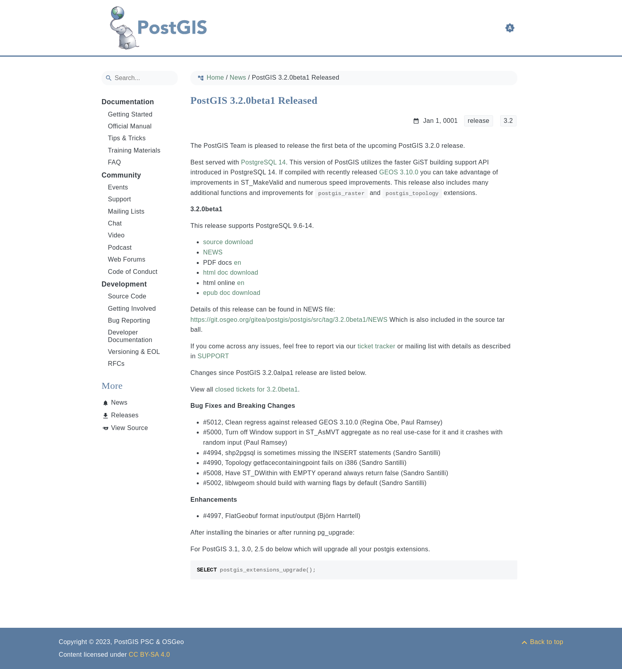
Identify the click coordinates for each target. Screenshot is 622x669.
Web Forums (127, 259)
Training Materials (134, 150)
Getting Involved (132, 308)
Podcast (120, 247)
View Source (129, 427)
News (119, 402)
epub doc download (231, 292)
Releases (124, 415)
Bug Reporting (129, 320)
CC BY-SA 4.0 (149, 654)
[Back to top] (541, 641)
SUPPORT (213, 356)
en (237, 262)
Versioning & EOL (134, 351)
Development (124, 284)
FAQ (114, 162)
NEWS (213, 252)
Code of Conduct (132, 271)
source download (228, 242)
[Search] (140, 78)
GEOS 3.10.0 (399, 172)
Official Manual (130, 126)
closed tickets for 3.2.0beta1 (256, 389)
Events (118, 187)
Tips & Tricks (127, 138)
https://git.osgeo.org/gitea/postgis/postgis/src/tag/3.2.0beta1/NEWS (289, 319)
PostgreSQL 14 (263, 162)
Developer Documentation (130, 336)
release (479, 120)
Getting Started (130, 114)
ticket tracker (376, 346)
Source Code (127, 296)
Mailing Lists (126, 211)
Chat (115, 223)
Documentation (128, 102)
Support (119, 199)
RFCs (116, 363)
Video (116, 235)
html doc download (230, 272)
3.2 (508, 120)
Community (121, 175)
